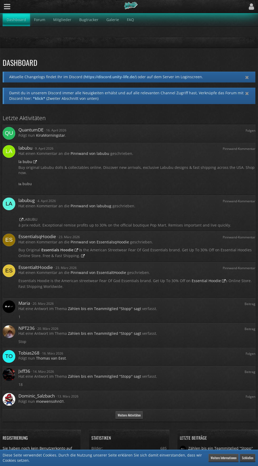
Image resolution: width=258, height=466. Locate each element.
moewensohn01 (50, 401)
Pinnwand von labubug (91, 205)
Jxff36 (24, 371)
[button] (7, 6)
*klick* (39, 98)
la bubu (25, 161)
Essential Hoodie (206, 280)
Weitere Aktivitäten (129, 415)
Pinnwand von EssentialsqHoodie (100, 241)
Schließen (247, 457)
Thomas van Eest (51, 358)
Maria (24, 303)
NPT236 (26, 328)
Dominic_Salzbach (36, 396)
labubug (26, 200)
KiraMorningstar (50, 135)
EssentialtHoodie (35, 267)
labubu (25, 148)
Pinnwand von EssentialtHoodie (98, 272)
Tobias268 (28, 353)
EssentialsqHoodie (37, 236)
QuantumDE (30, 130)
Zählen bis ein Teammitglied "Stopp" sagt (104, 308)
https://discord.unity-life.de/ (110, 76)
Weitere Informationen (223, 457)
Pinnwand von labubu (90, 153)
